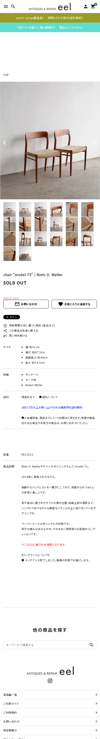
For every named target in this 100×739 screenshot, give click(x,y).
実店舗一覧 (10, 694)
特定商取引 (10, 730)
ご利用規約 (10, 712)
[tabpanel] (50, 140)
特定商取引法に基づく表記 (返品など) (29, 325)
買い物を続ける (15, 335)
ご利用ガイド (11, 703)
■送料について (48, 397)
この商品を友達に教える (20, 330)
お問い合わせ (26, 304)
